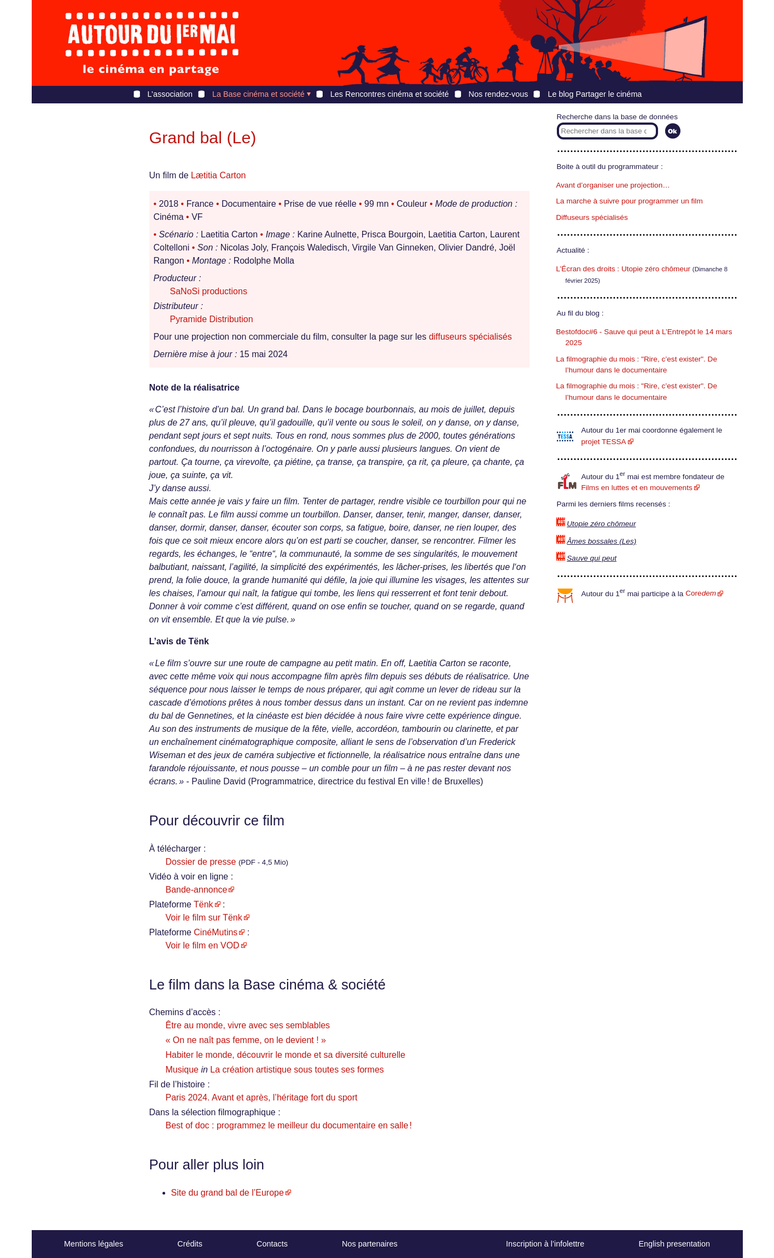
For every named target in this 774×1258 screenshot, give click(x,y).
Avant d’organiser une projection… (613, 185)
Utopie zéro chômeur (601, 524)
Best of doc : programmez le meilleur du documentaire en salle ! (289, 1125)
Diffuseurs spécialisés (592, 217)
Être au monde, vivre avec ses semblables (248, 1025)
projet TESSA (603, 442)
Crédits (189, 1243)
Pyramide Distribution (211, 319)
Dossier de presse (201, 861)
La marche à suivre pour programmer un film (629, 201)
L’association (170, 94)
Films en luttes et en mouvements (636, 488)
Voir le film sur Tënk (204, 917)
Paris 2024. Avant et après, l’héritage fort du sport (262, 1097)
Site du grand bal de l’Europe (227, 1192)
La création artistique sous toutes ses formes (297, 1069)
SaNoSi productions (208, 291)
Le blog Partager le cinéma (595, 94)
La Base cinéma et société (258, 94)
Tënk (203, 904)
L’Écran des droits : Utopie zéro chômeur (623, 269)
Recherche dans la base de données (617, 117)
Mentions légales (93, 1243)
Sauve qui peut (591, 558)
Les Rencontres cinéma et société (389, 94)
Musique (182, 1069)
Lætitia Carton (218, 175)
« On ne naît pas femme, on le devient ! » (246, 1040)
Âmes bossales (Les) (601, 541)
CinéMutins (215, 932)
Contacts (272, 1243)
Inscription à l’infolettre (545, 1243)
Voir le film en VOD (203, 945)
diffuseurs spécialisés (470, 336)
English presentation (673, 1243)
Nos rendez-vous (498, 94)
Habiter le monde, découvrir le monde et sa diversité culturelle (285, 1054)
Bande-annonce (197, 889)
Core (700, 593)
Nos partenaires (370, 1243)
